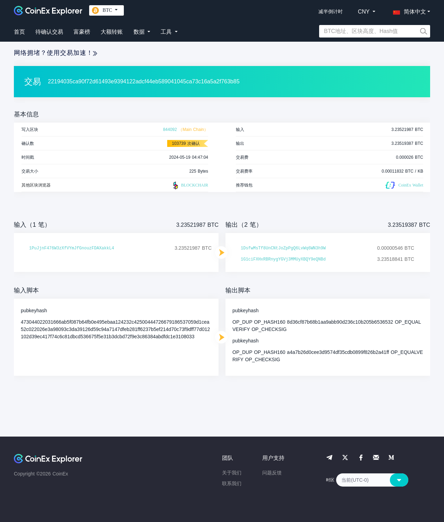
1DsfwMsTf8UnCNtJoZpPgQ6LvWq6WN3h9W (283, 248)
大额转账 (112, 32)
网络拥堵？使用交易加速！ (55, 52)
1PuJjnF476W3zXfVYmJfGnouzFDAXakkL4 (71, 248)
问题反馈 (272, 472)
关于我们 (231, 472)
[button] (408, 10)
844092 (170, 129)
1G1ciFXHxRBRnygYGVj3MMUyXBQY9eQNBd (283, 259)
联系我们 (231, 483)
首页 (19, 32)
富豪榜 (82, 32)
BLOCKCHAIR (189, 185)
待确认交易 (49, 32)
